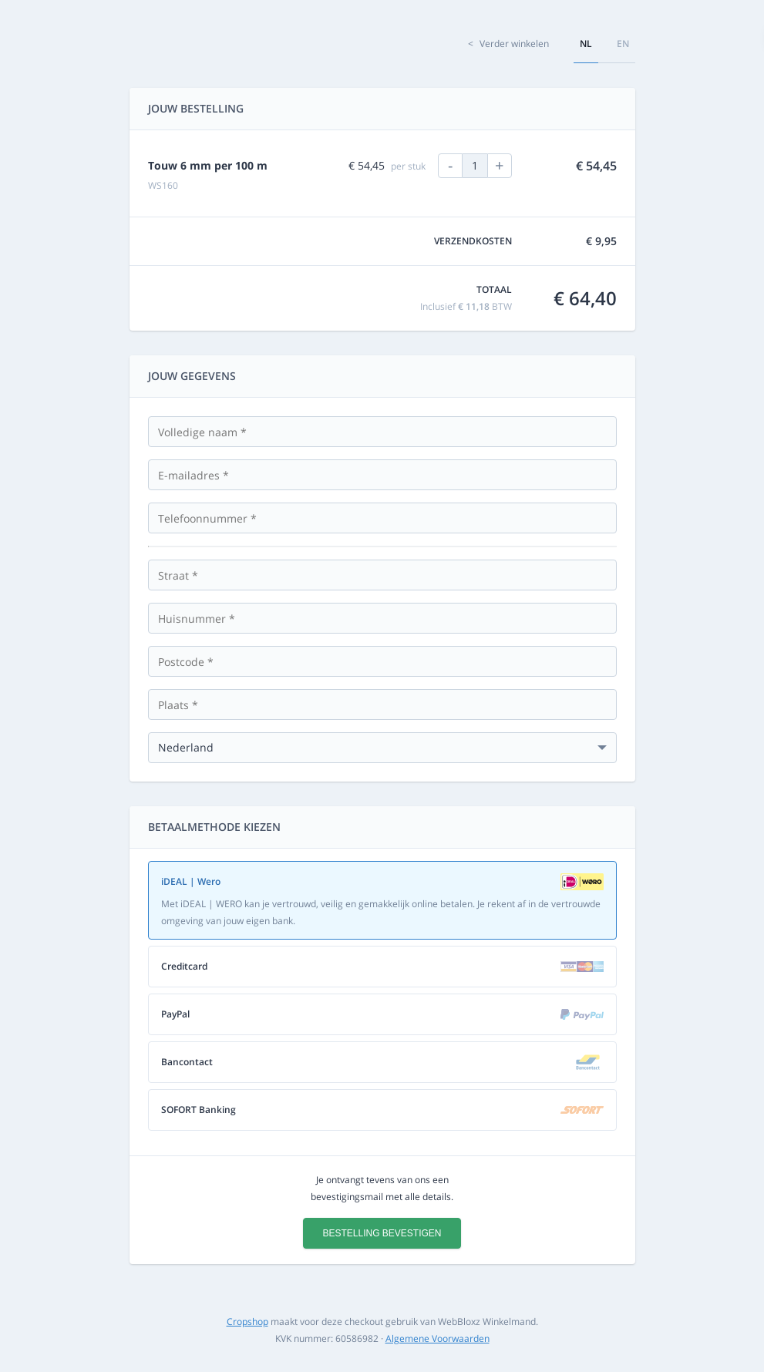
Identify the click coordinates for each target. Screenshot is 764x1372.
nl (586, 43)
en (623, 43)
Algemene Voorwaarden (437, 1338)
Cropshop (247, 1321)
